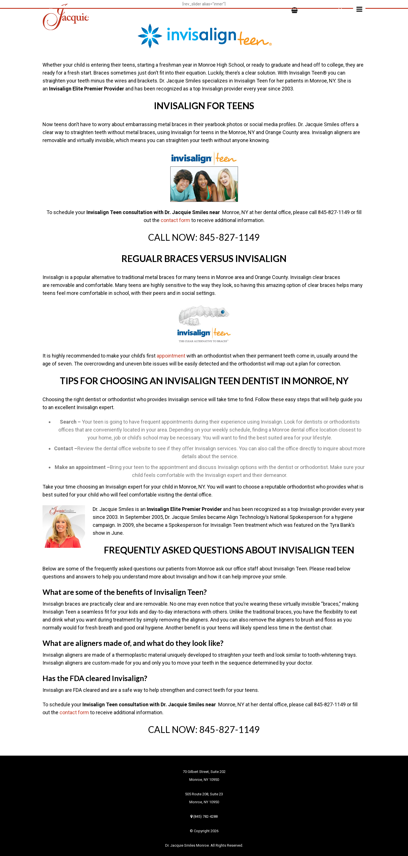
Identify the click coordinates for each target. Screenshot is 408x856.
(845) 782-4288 (204, 816)
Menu (352, 9)
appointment (171, 356)
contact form (175, 220)
